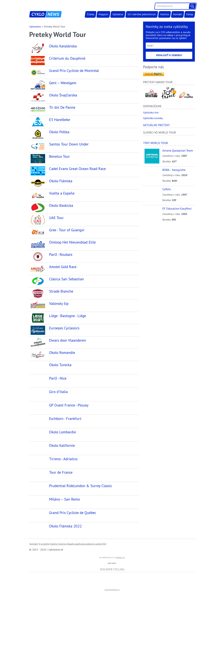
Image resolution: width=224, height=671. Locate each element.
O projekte (43, 560)
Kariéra (53, 560)
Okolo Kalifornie (62, 461)
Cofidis (166, 189)
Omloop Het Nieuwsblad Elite (72, 246)
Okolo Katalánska (63, 46)
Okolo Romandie (62, 367)
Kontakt (177, 14)
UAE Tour (56, 220)
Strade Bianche (61, 300)
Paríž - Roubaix (60, 260)
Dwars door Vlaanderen (67, 354)
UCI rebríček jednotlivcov (142, 14)
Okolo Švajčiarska (63, 95)
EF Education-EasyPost (177, 208)
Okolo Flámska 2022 (65, 542)
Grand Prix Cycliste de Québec (72, 529)
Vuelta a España (61, 193)
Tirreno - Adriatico (63, 475)
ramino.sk (120, 574)
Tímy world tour (155, 143)
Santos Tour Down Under (69, 144)
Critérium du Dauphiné (67, 58)
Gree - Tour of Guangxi (66, 233)
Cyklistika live (150, 112)
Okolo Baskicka (61, 206)
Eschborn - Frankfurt (65, 435)
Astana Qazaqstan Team (177, 150)
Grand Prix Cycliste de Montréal (74, 70)
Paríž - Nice (57, 394)
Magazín (103, 14)
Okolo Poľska (59, 131)
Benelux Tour (59, 156)
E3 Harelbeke (59, 119)
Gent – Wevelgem (62, 82)
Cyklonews (35, 26)
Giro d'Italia (58, 408)
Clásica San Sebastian (66, 287)
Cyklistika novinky (153, 118)
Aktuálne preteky (156, 125)
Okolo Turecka (60, 381)
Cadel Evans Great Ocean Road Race (77, 168)
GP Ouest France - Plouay (68, 421)
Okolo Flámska (60, 180)
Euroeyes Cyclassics (64, 341)
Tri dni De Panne (62, 107)
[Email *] (169, 46)
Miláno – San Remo (64, 515)
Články (90, 14)
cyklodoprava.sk (112, 606)
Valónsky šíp (59, 314)
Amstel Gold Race (62, 273)
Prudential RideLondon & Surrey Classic (80, 502)
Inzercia (164, 14)
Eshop (189, 14)
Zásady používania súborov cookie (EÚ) (86, 560)
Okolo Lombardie (62, 448)
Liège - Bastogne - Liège (67, 327)
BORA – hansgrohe (173, 170)
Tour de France (60, 488)
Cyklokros (117, 14)
